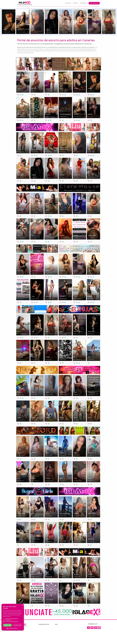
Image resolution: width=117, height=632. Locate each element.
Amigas (76, 574)
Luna (33, 296)
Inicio (56, 624)
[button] (12, 628)
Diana (47, 235)
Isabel (33, 417)
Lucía (47, 513)
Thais (19, 30)
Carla (33, 114)
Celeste (33, 574)
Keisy (4, 30)
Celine (33, 149)
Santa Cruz (21, 32)
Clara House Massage (21, 356)
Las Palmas (91, 238)
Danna (33, 478)
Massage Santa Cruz (64, 356)
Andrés (62, 453)
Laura (19, 453)
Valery (19, 149)
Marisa (19, 574)
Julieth (76, 210)
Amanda (90, 453)
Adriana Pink (35, 539)
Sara (47, 331)
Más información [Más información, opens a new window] (6, 616)
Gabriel (48, 417)
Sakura (90, 271)
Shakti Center (92, 235)
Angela (76, 88)
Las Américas (49, 212)
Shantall (48, 296)
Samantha (91, 539)
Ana (61, 478)
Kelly (32, 513)
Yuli (61, 539)
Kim (89, 357)
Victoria (48, 478)
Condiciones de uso (43, 624)
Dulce (90, 30)
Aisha (47, 210)
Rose (19, 331)
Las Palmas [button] (83, 3)
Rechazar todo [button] (17, 625)
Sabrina (19, 175)
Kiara (47, 539)
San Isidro (62, 602)
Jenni (61, 210)
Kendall (90, 574)
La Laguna (49, 32)
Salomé (19, 210)
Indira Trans (91, 513)
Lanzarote (91, 359)
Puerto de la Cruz (92, 420)
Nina (75, 30)
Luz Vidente (49, 600)
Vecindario (77, 602)
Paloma (19, 392)
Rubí (61, 600)
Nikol (47, 453)
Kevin (89, 478)
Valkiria (62, 417)
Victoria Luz (21, 513)
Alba (47, 149)
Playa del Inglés (78, 516)
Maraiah (62, 296)
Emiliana (62, 271)
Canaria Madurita (65, 513)
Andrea (48, 175)
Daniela (90, 114)
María (89, 417)
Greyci (19, 417)
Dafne (19, 88)
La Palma (34, 91)
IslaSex (76, 235)
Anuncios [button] (68, 3)
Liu (89, 175)
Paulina (62, 235)
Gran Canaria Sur (64, 238)
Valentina (76, 175)
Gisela (76, 600)
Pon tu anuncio (94, 3)
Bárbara (33, 30)
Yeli (89, 149)
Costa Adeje (7, 32)
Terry (75, 392)
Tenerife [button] (75, 3)
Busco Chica (78, 331)
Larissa (48, 88)
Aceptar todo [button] (7, 625)
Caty (75, 478)
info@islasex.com (92, 624)
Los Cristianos (36, 32)
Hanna (76, 513)
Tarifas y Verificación (21, 295)
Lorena (62, 30)
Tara (75, 453)
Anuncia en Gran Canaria (36, 599)
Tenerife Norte (49, 91)
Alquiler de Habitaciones (64, 148)
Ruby (75, 296)
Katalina (33, 88)
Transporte (91, 392)
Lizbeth (48, 114)
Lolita (47, 392)
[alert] (12, 617)
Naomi (90, 296)
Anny (33, 392)
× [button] (22, 605)
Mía (32, 331)
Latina (62, 574)
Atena (19, 114)
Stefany (33, 453)
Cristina (19, 539)
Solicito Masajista (65, 114)
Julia (18, 235)
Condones (34, 271)
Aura (61, 331)
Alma (75, 357)
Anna (75, 417)
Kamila (76, 539)
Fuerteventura (21, 420)
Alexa (47, 574)
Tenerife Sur (91, 177)
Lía (32, 235)
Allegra (48, 271)
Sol (104, 30)
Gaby (47, 30)
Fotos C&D (91, 331)
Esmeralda (63, 392)
